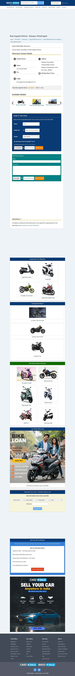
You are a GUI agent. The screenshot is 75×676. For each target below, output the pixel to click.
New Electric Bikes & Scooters (37, 363)
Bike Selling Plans (46, 649)
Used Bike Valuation (28, 7)
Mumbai (12, 646)
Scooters (28, 649)
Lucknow (16, 651)
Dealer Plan (37, 7)
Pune (17, 646)
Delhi (12, 651)
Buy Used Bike (19, 7)
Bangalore (13, 641)
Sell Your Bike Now (37, 569)
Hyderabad (13, 644)
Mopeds (28, 651)
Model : (16, 137)
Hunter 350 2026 (21, 105)
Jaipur (18, 654)
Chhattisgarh (56, 3)
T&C (59, 654)
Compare (64, 7)
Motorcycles (29, 646)
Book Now (39, 148)
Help (59, 646)
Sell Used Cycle (45, 659)
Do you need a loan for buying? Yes (23, 141)
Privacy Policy (64, 654)
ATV (27, 654)
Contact (60, 649)
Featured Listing (46, 651)
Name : (16, 124)
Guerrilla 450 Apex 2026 (37, 105)
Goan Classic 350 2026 (52, 105)
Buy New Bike (51, 7)
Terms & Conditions (31, 144)
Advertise (63, 646)
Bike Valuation (45, 646)
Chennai (12, 649)
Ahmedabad (13, 654)
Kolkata (12, 656)
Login (65, 3)
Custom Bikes (29, 656)
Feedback (65, 649)
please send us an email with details (29, 225)
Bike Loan (44, 7)
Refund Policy (61, 651)
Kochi (17, 649)
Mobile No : (17, 130)
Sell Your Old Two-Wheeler (37, 540)
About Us (60, 641)
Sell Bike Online (10, 7)
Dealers (58, 7)
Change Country (61, 656)
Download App (61, 644)
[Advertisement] (37, 22)
